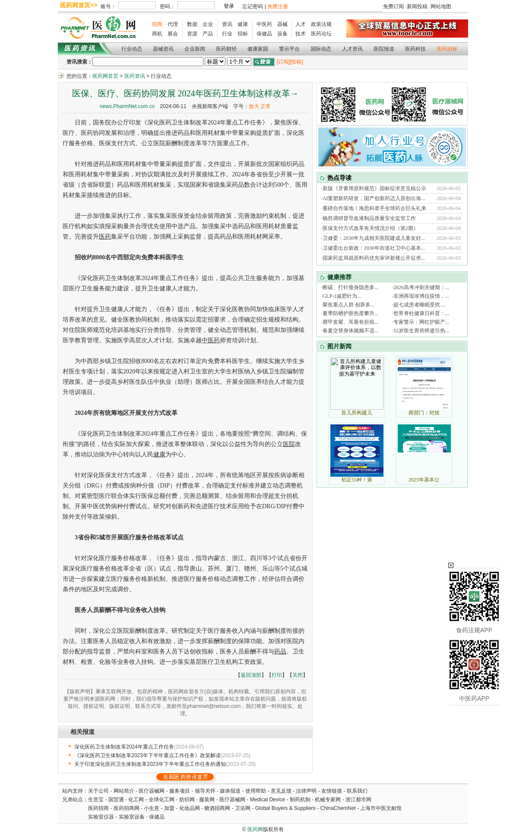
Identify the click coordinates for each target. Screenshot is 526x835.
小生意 (151, 808)
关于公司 (98, 791)
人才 (300, 24)
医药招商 (98, 808)
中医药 (264, 24)
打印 (277, 675)
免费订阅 (393, 6)
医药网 (255, 829)
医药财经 (226, 49)
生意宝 (96, 800)
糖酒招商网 (217, 808)
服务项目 (179, 791)
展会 (173, 34)
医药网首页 (105, 76)
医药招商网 (126, 808)
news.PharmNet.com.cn (127, 106)
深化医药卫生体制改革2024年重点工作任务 (124, 747)
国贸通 (116, 800)
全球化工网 (161, 800)
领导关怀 (205, 791)
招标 (243, 34)
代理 (173, 24)
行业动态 (131, 49)
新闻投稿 (417, 6)
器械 (282, 24)
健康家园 (257, 49)
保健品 (264, 34)
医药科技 (415, 49)
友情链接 (331, 791)
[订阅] (283, 62)
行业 (227, 34)
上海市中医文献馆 (381, 808)
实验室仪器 (101, 817)
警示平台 (289, 49)
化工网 (136, 800)
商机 (157, 34)
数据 (192, 24)
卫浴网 (243, 808)
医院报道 (384, 49)
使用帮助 (255, 791)
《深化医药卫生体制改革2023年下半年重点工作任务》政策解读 (147, 755)
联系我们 (357, 791)
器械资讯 (163, 49)
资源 (192, 34)
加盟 (170, 808)
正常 (265, 106)
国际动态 (321, 49)
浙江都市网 (358, 800)
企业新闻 (194, 49)
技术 (300, 34)
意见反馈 (281, 791)
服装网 (207, 800)
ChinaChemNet (337, 808)
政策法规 (321, 24)
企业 (208, 24)
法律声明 (306, 791)
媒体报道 (230, 791)
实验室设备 (132, 817)
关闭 (297, 675)
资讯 (227, 24)
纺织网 (187, 800)
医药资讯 (134, 76)
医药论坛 (321, 34)
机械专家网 (328, 800)
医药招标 (447, 49)
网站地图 (441, 6)
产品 (208, 34)
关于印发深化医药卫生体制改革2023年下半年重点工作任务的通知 (150, 764)
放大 (254, 106)
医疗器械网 (152, 791)
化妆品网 (189, 808)
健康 (243, 24)
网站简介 (124, 791)
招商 (157, 24)
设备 (282, 34)
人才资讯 (352, 49)
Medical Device (267, 800)
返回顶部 (251, 675)
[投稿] (296, 62)
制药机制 (300, 800)
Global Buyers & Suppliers (285, 808)
